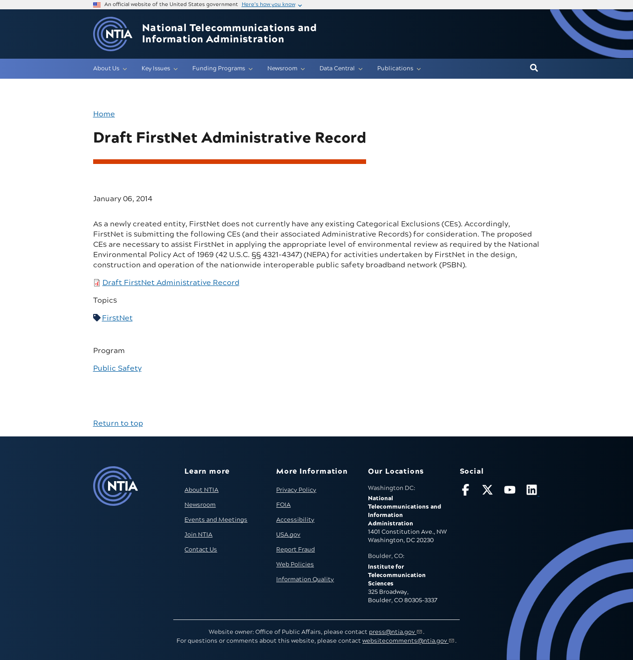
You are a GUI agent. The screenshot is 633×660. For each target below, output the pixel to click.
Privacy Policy (296, 490)
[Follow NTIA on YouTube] (511, 491)
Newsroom (200, 505)
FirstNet (117, 318)
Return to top (118, 423)
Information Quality (305, 579)
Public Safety (117, 368)
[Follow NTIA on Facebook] (467, 491)
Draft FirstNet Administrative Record (170, 283)
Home (104, 114)
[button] (534, 68)
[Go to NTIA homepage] (112, 34)
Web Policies (295, 564)
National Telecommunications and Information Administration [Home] (229, 34)
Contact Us (200, 549)
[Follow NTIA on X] (489, 491)
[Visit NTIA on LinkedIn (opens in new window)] (533, 491)
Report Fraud (295, 549)
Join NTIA (198, 535)
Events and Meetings (215, 520)
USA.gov (288, 535)
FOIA (283, 505)
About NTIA (201, 490)
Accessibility (295, 520)
